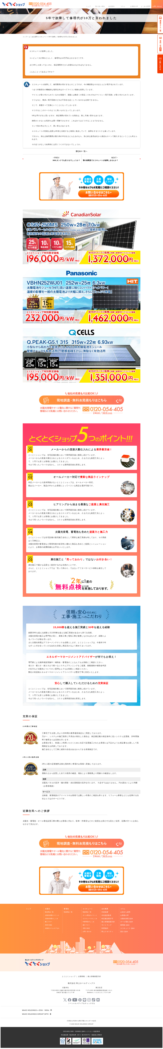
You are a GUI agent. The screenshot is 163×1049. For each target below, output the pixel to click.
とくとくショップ (68, 976)
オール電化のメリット (90, 915)
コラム (122, 6)
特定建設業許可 (107, 918)
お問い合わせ (157, 6)
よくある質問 (145, 6)
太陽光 (47, 909)
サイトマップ (106, 925)
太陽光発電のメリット (52, 915)
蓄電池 (66, 909)
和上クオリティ (107, 931)
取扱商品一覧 (49, 912)
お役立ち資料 (125, 912)
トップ (88, 6)
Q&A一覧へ (82, 151)
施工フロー (48, 921)
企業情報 (81, 976)
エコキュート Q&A (127, 928)
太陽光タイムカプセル (52, 928)
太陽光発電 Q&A (126, 918)
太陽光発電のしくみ (51, 918)
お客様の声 (134, 6)
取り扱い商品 (100, 6)
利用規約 (104, 928)
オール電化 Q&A (126, 922)
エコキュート (88, 909)
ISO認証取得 (106, 915)
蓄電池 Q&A (125, 925)
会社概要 (104, 909)
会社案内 (111, 6)
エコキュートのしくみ (90, 918)
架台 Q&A (124, 931)
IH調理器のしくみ (88, 921)
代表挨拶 (104, 912)
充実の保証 (48, 925)
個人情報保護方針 (108, 922)
